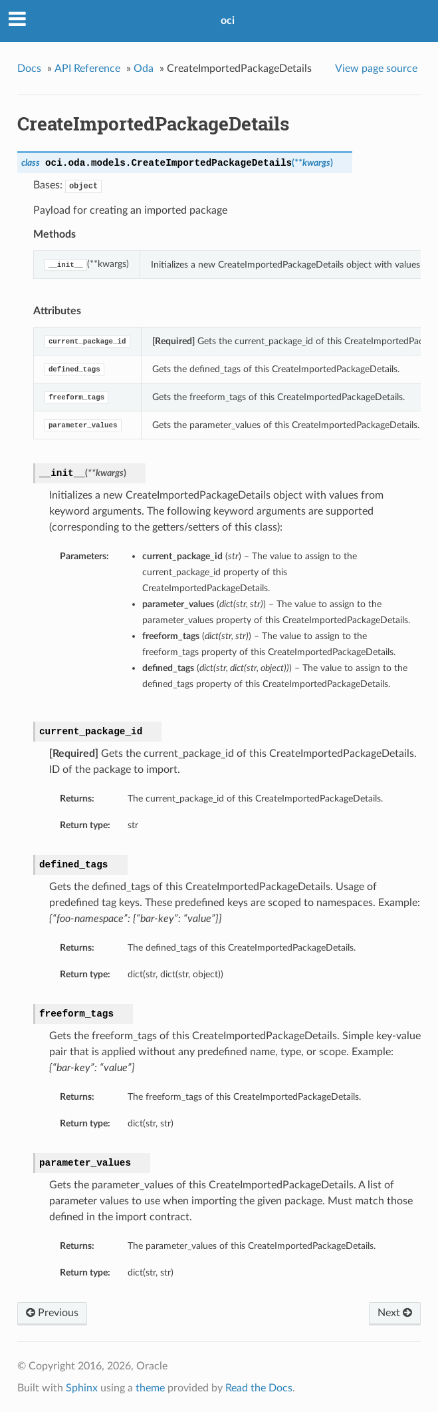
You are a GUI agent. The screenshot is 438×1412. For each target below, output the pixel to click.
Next (395, 1312)
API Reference (87, 68)
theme (150, 1388)
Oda (144, 68)
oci (228, 20)
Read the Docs (258, 1388)
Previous (52, 1312)
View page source (376, 68)
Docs (29, 68)
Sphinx (82, 1388)
